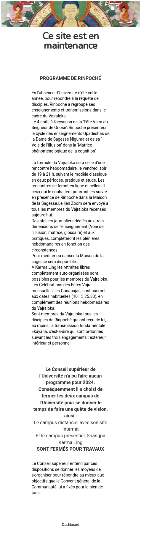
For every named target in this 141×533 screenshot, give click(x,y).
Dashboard (70, 525)
